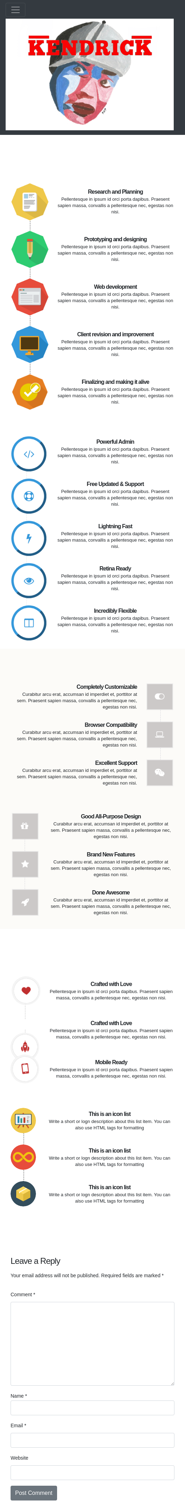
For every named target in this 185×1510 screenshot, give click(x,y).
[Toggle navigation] (15, 10)
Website (19, 1458)
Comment (23, 1294)
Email (18, 1425)
